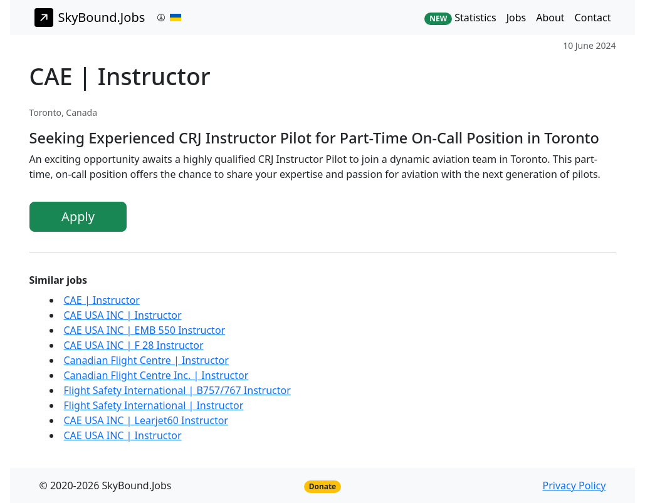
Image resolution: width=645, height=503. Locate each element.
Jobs (516, 17)
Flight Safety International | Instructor (154, 405)
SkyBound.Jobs (89, 17)
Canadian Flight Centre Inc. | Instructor (156, 375)
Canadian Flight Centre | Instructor (146, 360)
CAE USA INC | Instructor (123, 315)
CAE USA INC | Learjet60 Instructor (146, 420)
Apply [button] (78, 216)
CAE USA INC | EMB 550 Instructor (145, 330)
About (550, 17)
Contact (593, 17)
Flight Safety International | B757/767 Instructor (177, 390)
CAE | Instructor (102, 300)
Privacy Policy (574, 485)
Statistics (460, 18)
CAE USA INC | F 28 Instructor (134, 345)
